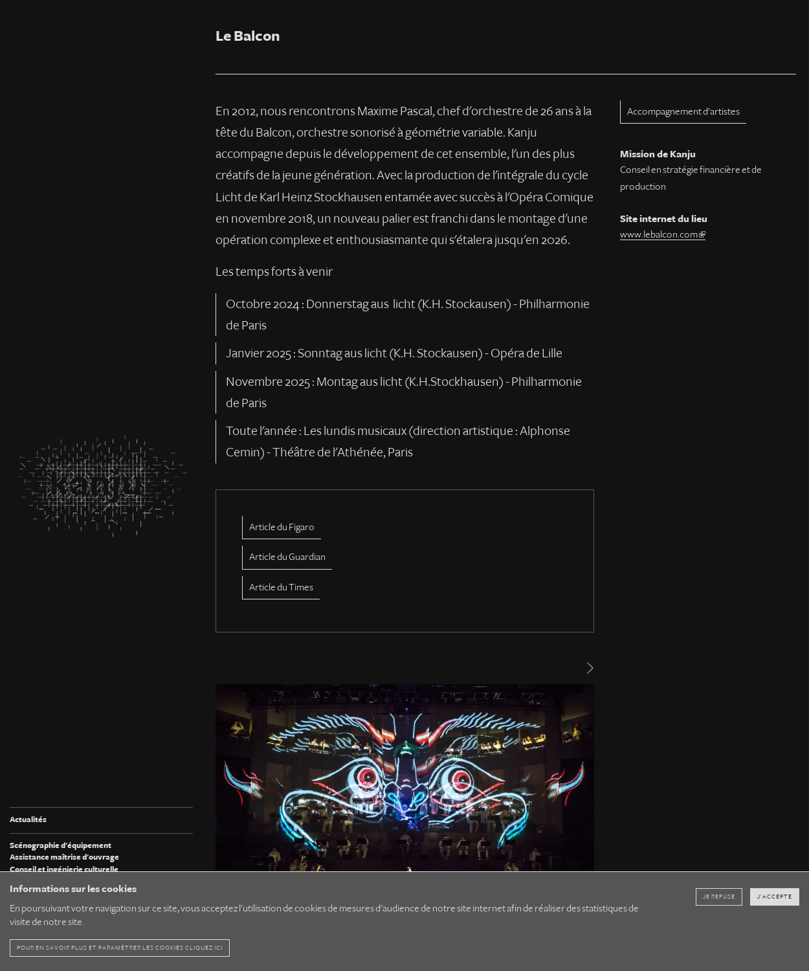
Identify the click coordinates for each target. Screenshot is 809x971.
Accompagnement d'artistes (683, 111)
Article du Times (281, 587)
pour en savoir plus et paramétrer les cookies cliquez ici (120, 947)
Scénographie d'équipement (60, 846)
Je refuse (719, 896)
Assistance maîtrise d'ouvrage (64, 857)
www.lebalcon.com (662, 234)
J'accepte (774, 896)
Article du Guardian (287, 557)
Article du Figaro (282, 527)
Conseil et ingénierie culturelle (64, 869)
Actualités (28, 820)
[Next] (589, 668)
